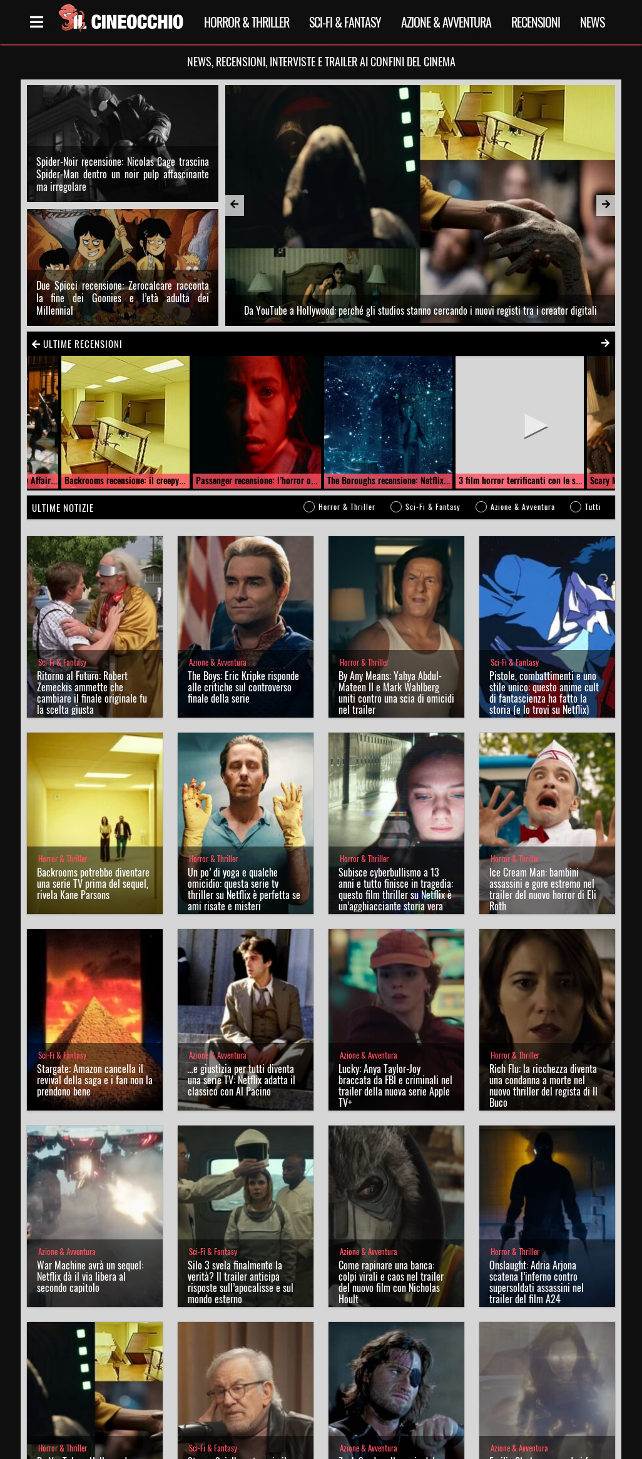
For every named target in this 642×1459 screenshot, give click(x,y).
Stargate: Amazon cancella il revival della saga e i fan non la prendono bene (95, 1080)
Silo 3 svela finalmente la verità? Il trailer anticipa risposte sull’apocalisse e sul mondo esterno (240, 1282)
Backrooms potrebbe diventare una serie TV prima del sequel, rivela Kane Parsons (93, 883)
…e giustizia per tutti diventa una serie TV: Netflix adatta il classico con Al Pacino (241, 1080)
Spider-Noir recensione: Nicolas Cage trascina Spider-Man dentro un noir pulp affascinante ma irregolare (122, 174)
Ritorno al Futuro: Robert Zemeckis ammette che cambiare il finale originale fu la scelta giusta (92, 692)
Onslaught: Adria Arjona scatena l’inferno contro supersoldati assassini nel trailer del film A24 (536, 1282)
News (592, 22)
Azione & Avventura (446, 22)
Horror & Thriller (246, 22)
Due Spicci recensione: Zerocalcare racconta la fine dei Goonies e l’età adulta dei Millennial (122, 298)
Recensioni (535, 22)
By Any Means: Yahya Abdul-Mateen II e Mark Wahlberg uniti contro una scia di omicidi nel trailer (396, 692)
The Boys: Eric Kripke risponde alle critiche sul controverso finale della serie (243, 687)
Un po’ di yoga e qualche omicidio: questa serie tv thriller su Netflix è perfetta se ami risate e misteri (244, 889)
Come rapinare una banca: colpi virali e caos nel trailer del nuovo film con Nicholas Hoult (391, 1282)
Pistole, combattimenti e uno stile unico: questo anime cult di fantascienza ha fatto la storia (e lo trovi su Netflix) (544, 692)
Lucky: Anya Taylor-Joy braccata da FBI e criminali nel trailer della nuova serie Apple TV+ (395, 1085)
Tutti (593, 506)
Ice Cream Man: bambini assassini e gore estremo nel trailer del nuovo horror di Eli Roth (542, 889)
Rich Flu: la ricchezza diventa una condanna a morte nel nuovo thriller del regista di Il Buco (543, 1085)
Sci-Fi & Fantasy (345, 22)
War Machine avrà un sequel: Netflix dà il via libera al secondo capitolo (90, 1276)
